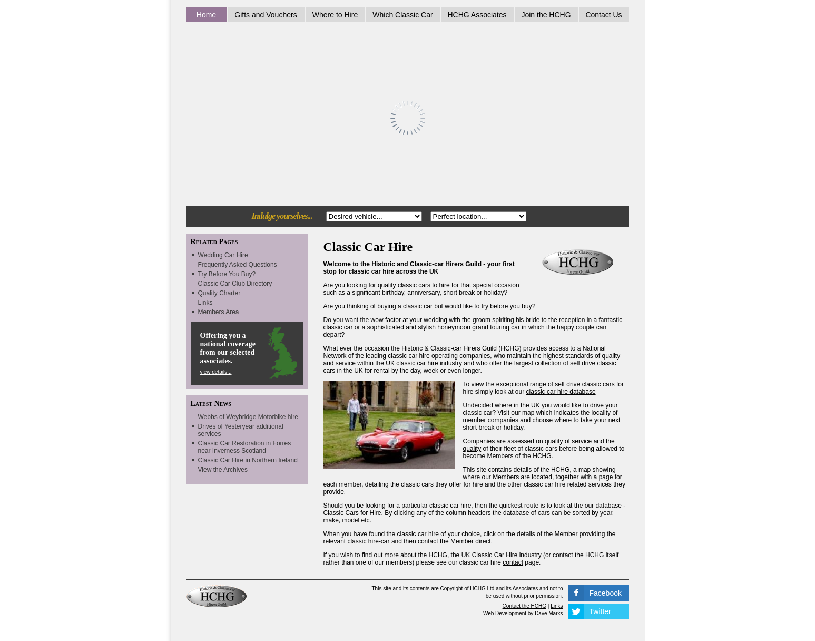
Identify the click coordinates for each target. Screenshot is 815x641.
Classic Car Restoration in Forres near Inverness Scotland (244, 447)
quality (472, 448)
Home (206, 15)
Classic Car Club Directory (235, 283)
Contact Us (603, 15)
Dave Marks (549, 613)
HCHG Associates (476, 15)
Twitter (600, 611)
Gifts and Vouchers (265, 15)
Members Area (218, 312)
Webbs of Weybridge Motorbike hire (248, 417)
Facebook (606, 593)
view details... (216, 372)
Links (205, 302)
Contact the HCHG (524, 606)
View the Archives (223, 469)
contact (513, 562)
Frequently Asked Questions (237, 264)
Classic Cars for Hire (352, 513)
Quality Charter (219, 293)
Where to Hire (335, 15)
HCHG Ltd (482, 588)
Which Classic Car (402, 15)
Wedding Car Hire (223, 255)
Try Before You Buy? (227, 274)
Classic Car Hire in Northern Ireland (248, 460)
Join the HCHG (546, 15)
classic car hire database (561, 391)
